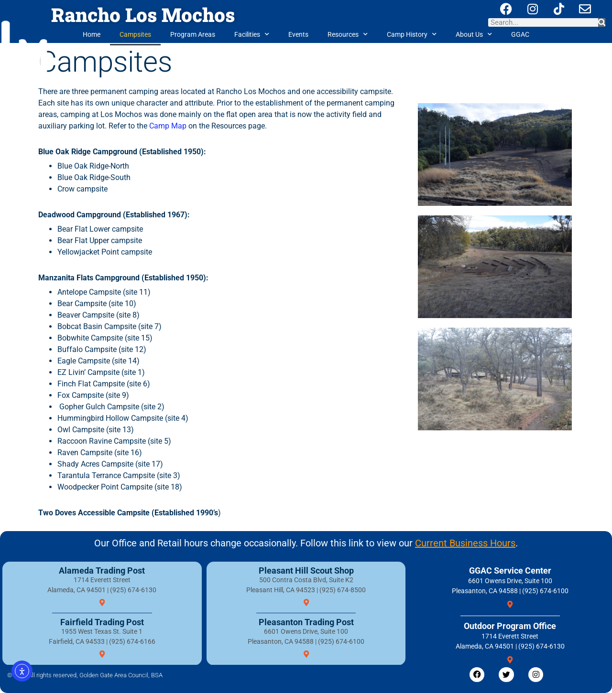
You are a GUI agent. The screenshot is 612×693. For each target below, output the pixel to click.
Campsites (135, 34)
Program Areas (192, 34)
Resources (348, 34)
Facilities (251, 34)
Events (298, 34)
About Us (474, 34)
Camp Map (167, 125)
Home (91, 34)
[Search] (601, 22)
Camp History (412, 34)
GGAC (520, 34)
